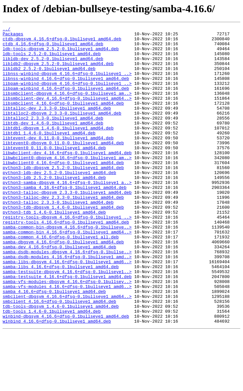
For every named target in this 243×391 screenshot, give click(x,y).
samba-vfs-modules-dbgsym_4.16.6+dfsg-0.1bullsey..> (67, 333)
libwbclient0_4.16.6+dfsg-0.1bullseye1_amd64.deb (63, 190)
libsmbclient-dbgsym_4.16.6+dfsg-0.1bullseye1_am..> (67, 107)
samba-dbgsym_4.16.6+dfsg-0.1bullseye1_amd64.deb (63, 285)
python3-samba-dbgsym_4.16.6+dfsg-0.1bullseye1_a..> (67, 214)
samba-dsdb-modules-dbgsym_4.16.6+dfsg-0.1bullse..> (67, 297)
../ (6, 30)
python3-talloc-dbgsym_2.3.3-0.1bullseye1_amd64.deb (67, 226)
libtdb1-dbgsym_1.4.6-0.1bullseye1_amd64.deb (58, 149)
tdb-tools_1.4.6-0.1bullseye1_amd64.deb (52, 369)
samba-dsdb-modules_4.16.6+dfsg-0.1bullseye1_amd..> (67, 303)
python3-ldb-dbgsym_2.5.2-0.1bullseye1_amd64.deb (63, 196)
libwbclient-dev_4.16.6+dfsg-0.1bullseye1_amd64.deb (67, 178)
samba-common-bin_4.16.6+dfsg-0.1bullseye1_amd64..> (67, 273)
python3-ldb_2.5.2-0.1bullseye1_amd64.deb (54, 208)
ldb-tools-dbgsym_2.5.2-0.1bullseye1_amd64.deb (61, 53)
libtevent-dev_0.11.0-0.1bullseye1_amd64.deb (58, 160)
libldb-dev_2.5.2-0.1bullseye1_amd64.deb (53, 65)
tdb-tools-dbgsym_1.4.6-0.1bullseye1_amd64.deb (61, 363)
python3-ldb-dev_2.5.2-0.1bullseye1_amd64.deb (59, 202)
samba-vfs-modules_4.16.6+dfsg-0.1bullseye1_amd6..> (67, 339)
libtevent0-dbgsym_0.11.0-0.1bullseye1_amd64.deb (63, 166)
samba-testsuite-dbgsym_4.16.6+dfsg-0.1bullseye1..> (67, 321)
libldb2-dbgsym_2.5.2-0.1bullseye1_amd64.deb (58, 71)
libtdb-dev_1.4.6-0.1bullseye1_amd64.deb (53, 143)
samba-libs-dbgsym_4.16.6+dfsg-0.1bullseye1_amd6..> (67, 309)
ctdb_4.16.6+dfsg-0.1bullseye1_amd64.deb (53, 48)
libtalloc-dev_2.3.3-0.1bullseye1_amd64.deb (57, 125)
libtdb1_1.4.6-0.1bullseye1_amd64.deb (49, 155)
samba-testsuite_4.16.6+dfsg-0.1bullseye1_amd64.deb (67, 327)
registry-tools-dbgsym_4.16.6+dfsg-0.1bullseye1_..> (67, 256)
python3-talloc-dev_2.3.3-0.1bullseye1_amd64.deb (63, 232)
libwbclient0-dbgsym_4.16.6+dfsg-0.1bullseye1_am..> (67, 184)
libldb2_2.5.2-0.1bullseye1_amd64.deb (49, 77)
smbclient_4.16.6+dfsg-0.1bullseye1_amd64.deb (59, 357)
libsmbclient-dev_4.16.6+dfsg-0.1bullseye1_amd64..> (67, 113)
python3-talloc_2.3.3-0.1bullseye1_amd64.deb (58, 238)
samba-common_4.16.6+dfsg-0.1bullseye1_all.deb (61, 279)
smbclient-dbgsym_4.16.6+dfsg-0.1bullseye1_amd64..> (67, 351)
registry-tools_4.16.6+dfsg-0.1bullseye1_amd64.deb (66, 262)
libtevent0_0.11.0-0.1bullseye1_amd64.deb (54, 172)
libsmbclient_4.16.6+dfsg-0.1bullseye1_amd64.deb (63, 119)
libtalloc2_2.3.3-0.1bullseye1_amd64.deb (53, 137)
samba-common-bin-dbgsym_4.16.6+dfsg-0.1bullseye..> (67, 267)
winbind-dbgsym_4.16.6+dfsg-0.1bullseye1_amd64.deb (66, 374)
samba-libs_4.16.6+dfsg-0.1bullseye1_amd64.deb (61, 315)
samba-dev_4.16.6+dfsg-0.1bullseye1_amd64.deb (59, 291)
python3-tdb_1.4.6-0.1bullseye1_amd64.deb (54, 250)
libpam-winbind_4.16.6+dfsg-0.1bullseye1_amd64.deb (66, 101)
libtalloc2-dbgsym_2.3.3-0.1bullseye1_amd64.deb (62, 131)
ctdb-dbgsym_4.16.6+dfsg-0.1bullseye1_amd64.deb (62, 42)
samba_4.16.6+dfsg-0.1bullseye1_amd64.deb (54, 345)
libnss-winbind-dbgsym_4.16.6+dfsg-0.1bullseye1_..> (67, 83)
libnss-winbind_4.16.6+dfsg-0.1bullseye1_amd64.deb (66, 89)
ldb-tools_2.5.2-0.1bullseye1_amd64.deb (52, 59)
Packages (13, 36)
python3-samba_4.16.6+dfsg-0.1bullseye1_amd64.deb (64, 220)
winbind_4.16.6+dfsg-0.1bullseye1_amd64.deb (57, 380)
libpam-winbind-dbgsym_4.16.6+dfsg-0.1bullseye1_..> (67, 95)
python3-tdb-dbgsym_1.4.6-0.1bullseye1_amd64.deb (63, 244)
